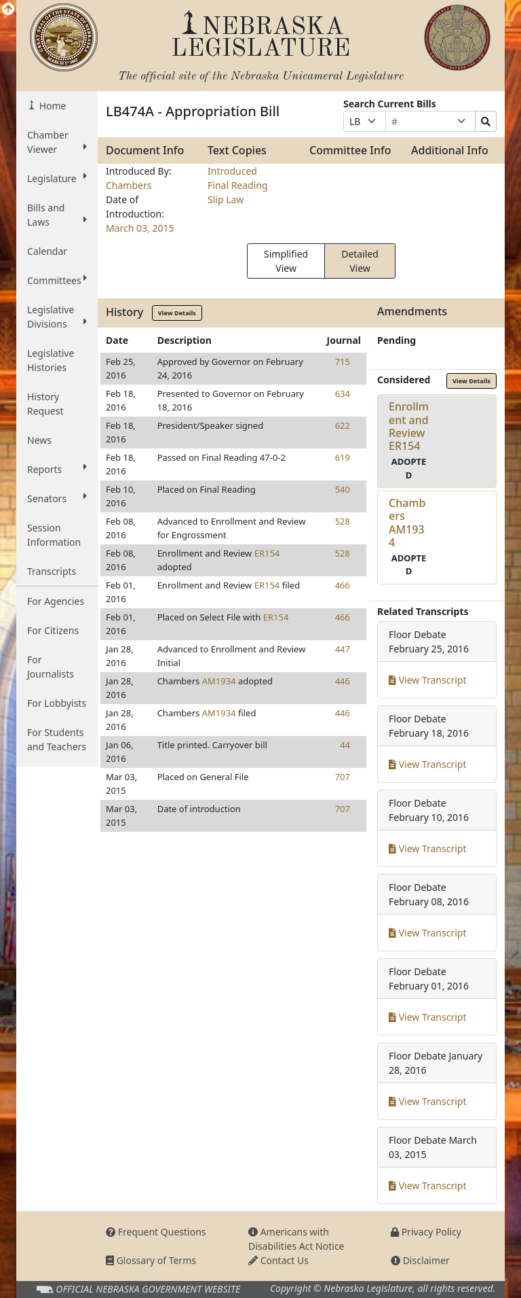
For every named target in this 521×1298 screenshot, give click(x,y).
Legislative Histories (50, 360)
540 (342, 489)
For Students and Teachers (56, 739)
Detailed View (360, 261)
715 (342, 361)
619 (342, 457)
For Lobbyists (56, 703)
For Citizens (53, 630)
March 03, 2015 (140, 228)
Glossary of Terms (151, 1260)
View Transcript (428, 679)
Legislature (57, 178)
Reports (57, 469)
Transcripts (51, 571)
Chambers (128, 185)
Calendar (47, 251)
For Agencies (55, 601)
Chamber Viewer (57, 142)
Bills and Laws (57, 214)
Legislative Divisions (57, 316)
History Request (45, 403)
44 (345, 745)
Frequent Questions (156, 1231)
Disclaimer (420, 1260)
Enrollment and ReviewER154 (409, 426)
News (39, 440)
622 (342, 425)
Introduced (232, 170)
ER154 (267, 553)
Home (51, 105)
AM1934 (219, 681)
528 (342, 521)
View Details (177, 313)
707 (342, 777)
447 (342, 649)
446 (342, 681)
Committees (57, 280)
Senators (57, 498)
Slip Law (226, 199)
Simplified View (286, 261)
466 (342, 585)
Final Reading (238, 185)
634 (342, 393)
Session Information (54, 534)
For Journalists (50, 666)
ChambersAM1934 (407, 522)
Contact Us (278, 1260)
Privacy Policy (426, 1231)
